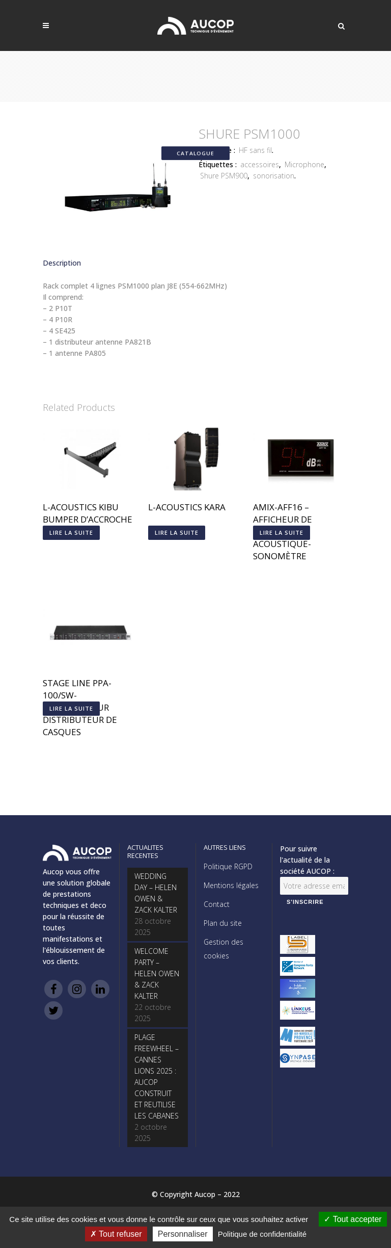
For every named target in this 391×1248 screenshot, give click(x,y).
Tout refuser (116, 1234)
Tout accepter (352, 1219)
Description (62, 263)
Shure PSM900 (223, 175)
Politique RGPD (228, 866)
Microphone (304, 164)
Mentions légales (231, 885)
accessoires (259, 164)
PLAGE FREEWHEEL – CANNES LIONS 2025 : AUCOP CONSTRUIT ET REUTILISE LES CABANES (156, 1076)
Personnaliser (183, 1234)
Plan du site (223, 923)
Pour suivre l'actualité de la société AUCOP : (307, 860)
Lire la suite (71, 532)
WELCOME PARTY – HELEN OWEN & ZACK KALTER (156, 973)
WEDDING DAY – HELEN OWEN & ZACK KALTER (155, 893)
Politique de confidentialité (262, 1234)
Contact (217, 904)
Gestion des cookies (223, 948)
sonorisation (273, 175)
